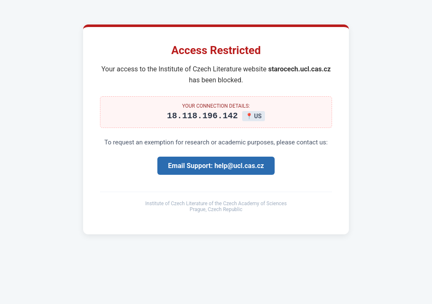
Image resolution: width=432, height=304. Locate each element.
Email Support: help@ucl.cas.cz (216, 167)
